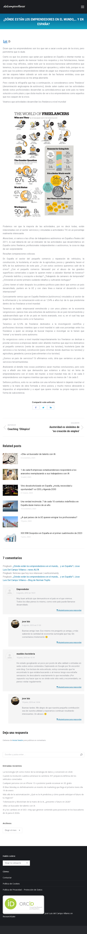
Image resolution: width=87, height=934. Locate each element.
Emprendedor (23, 589)
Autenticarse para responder (69, 610)
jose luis (26, 621)
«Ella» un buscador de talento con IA (38, 454)
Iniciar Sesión (17, 740)
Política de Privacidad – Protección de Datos (22, 889)
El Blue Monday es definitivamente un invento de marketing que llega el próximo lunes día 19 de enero (43, 789)
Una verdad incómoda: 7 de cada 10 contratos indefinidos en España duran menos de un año (50, 503)
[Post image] (10, 458)
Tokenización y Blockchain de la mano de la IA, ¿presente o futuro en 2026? (36, 801)
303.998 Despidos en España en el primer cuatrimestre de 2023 (51, 533)
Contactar (7, 877)
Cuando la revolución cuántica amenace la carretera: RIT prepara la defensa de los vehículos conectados (39, 777)
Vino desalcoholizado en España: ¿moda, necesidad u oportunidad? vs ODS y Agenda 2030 (46, 487)
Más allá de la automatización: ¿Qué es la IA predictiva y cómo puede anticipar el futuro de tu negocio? (43, 796)
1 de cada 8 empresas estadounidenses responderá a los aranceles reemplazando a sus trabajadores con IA (48, 472)
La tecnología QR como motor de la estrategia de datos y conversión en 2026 (38, 772)
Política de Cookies (11, 883)
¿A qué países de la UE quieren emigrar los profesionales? (49, 517)
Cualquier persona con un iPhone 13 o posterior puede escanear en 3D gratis (37, 783)
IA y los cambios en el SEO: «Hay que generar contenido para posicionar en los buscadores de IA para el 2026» (43, 811)
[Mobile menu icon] (82, 7)
